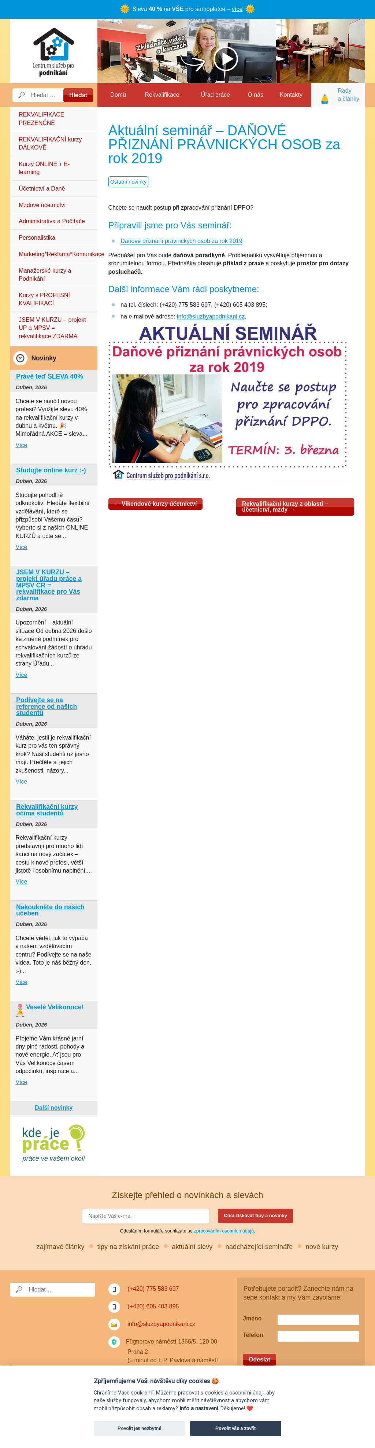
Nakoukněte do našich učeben (50, 910)
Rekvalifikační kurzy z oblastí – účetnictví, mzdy (285, 507)
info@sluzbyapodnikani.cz (211, 316)
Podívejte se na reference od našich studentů (46, 706)
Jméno (252, 1318)
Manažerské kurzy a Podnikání (45, 275)
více (237, 9)
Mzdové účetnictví (42, 205)
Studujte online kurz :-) (51, 470)
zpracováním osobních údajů (224, 1231)
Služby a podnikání (53, 51)
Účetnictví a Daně (42, 188)
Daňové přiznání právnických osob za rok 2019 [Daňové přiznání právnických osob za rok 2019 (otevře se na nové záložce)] (181, 241)
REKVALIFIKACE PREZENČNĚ (41, 118)
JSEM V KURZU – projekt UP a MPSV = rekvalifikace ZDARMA (52, 328)
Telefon (253, 1335)
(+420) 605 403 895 (153, 1306)
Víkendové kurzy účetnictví (155, 504)
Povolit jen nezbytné (139, 1428)
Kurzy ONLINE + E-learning (44, 168)
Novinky (43, 358)
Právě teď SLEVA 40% (49, 376)
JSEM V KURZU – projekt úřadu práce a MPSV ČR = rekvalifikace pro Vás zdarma (49, 584)
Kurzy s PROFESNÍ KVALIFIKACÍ (44, 299)
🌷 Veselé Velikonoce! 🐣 (49, 1010)
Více (21, 445)
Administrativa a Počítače (52, 221)
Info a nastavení (198, 1408)
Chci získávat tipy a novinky (255, 1215)
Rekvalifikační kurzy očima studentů (47, 810)
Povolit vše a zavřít (235, 1428)
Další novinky (54, 1108)
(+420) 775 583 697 (153, 1289)
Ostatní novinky (128, 182)
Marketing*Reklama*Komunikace (58, 254)
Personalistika (37, 238)
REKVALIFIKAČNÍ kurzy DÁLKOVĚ (50, 143)
